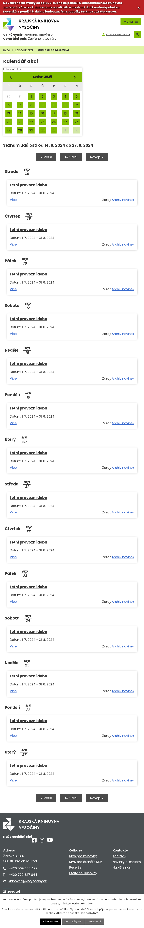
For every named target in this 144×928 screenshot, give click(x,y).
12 (76, 105)
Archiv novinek (123, 200)
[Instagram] (42, 841)
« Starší (45, 157)
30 (43, 130)
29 (31, 130)
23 (43, 122)
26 (77, 122)
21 (20, 122)
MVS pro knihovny (83, 856)
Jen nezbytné (73, 921)
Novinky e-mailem (127, 862)
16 (42, 113)
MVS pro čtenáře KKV (85, 862)
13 (8, 113)
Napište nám (122, 868)
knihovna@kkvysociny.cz (28, 881)
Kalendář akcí (24, 50)
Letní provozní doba (28, 184)
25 (65, 122)
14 (19, 113)
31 (54, 130)
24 (54, 122)
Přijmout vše (50, 921)
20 (9, 122)
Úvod (6, 50)
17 (54, 113)
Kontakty (119, 856)
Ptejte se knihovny (83, 873)
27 (9, 130)
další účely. (86, 903)
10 (54, 105)
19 (76, 113)
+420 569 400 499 (23, 868)
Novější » (97, 157)
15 (31, 113)
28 (20, 130)
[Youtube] (50, 841)
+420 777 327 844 (23, 875)
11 (65, 105)
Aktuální (71, 157)
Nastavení (95, 921)
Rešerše (75, 868)
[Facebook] (34, 841)
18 (65, 113)
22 (31, 122)
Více (13, 200)
